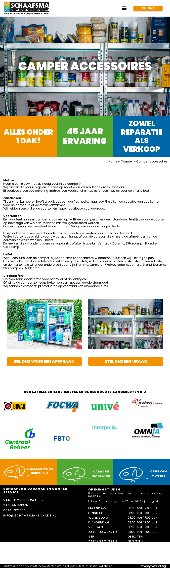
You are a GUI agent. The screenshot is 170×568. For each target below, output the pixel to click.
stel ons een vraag (126, 361)
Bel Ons (148, 8)
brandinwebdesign (102, 566)
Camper (127, 161)
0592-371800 (14, 510)
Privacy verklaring (153, 566)
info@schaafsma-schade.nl (29, 515)
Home (113, 161)
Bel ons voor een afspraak (44, 361)
